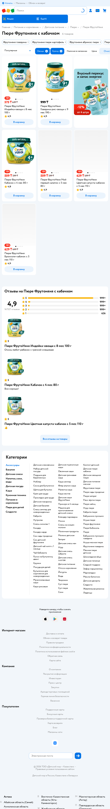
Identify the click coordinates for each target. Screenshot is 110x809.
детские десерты (91, 581)
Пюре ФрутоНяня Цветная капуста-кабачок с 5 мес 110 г (43, 424)
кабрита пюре (90, 512)
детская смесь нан (67, 543)
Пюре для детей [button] (15, 507)
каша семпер (64, 481)
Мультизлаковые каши (41, 581)
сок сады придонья (42, 536)
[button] (41, 19)
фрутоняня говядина (93, 546)
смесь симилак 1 (41, 524)
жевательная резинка (93, 589)
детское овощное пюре (92, 476)
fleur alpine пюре (92, 500)
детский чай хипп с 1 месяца (43, 547)
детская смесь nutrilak (65, 558)
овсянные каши (66, 471)
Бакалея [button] (10, 469)
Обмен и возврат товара (55, 638)
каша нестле (64, 493)
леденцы (87, 593)
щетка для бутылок (42, 489)
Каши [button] (9, 490)
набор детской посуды (40, 470)
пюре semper (90, 496)
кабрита (37, 516)
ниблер (37, 481)
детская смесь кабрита (65, 552)
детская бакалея (41, 505)
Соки (60, 592)
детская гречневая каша (67, 476)
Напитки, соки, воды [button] (14, 480)
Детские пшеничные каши (68, 466)
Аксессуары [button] (12, 465)
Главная (6, 27)
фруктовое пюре (91, 488)
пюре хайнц (89, 504)
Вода (60, 576)
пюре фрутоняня (91, 524)
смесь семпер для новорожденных (42, 510)
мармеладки (89, 573)
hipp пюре (88, 508)
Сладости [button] (11, 511)
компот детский (91, 465)
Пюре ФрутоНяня (93, 27)
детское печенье (91, 561)
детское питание (66, 564)
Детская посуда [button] (14, 486)
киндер (37, 528)
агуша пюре (89, 520)
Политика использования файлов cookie (55, 651)
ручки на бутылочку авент (43, 558)
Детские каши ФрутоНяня (65, 498)
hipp (60, 547)
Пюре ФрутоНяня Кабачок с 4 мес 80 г (31, 385)
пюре (86, 532)
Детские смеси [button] (14, 474)
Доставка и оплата (55, 633)
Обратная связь (55, 656)
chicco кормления (67, 568)
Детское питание (54, 27)
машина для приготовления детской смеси (65, 510)
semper (61, 539)
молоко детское (66, 535)
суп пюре (63, 584)
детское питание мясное (91, 482)
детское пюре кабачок (90, 470)
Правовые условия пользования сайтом (55, 769)
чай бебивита (40, 553)
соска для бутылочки (43, 485)
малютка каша (65, 489)
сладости (87, 585)
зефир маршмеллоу (93, 569)
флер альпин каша (67, 485)
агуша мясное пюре (93, 542)
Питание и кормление (26, 27)
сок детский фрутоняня (39, 541)
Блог (55, 727)
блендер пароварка (67, 517)
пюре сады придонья (93, 492)
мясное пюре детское (90, 551)
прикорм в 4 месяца (68, 504)
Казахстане (60, 775)
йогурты (62, 572)
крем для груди (40, 493)
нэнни (61, 521)
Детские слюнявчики (43, 465)
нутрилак (38, 520)
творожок (63, 580)
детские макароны (42, 501)
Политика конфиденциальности (55, 647)
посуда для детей (41, 567)
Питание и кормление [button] (12, 501)
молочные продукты (68, 531)
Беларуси (73, 775)
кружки (37, 563)
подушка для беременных (39, 476)
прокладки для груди (43, 497)
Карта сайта (55, 660)
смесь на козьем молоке (66, 526)
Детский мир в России (43, 775)
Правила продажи (55, 642)
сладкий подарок (91, 565)
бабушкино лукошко (93, 516)
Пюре (73, 27)
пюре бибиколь (91, 528)
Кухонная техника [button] (16, 495)
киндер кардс (40, 532)
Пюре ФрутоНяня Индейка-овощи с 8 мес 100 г (37, 346)
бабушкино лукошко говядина (93, 537)
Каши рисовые (40, 586)
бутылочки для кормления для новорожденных (41, 573)
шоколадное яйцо (92, 557)
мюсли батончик (91, 577)
